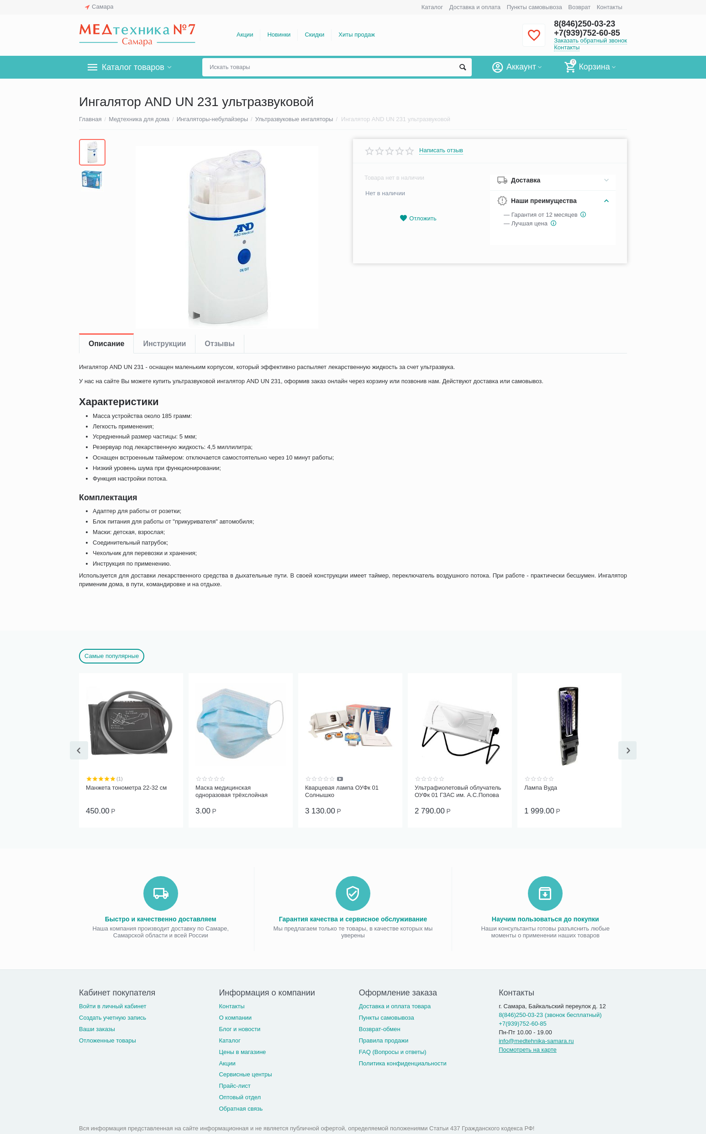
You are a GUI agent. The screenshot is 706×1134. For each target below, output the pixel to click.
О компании (235, 1016)
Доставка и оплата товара (395, 1005)
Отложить (418, 218)
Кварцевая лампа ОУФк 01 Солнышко (342, 791)
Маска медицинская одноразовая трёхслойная (231, 791)
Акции (245, 34)
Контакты (609, 7)
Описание (106, 344)
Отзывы (219, 344)
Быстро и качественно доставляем (160, 918)
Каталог (432, 7)
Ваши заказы (97, 1028)
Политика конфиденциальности (403, 1062)
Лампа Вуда (540, 787)
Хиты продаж (356, 34)
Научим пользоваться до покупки (545, 918)
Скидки (314, 34)
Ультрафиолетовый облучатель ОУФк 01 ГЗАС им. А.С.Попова (458, 791)
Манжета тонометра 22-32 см (126, 787)
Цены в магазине (242, 1051)
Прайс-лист (234, 1084)
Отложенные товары (107, 1039)
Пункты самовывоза (534, 7)
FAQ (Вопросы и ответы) (393, 1051)
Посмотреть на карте (528, 1048)
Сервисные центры (245, 1073)
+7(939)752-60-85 (587, 32)
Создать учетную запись (112, 1016)
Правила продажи (384, 1039)
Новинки (278, 34)
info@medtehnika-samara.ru (536, 1040)
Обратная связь (241, 1107)
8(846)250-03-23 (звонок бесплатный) (550, 1014)
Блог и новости (239, 1028)
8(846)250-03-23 (584, 23)
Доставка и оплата (475, 7)
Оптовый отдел (240, 1096)
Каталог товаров (133, 67)
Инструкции (164, 344)
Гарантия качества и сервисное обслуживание (353, 918)
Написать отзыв (441, 150)
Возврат (579, 7)
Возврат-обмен (379, 1028)
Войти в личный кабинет (113, 1005)
